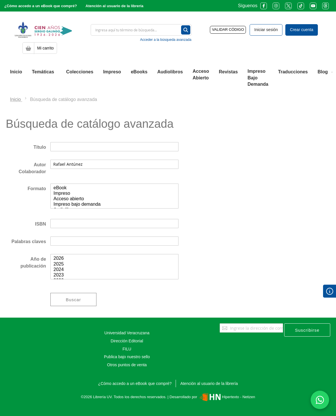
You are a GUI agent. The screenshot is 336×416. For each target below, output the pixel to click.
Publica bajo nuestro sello (127, 356)
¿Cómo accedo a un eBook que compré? (40, 6)
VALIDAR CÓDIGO (228, 29)
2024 (114, 269)
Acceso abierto (114, 199)
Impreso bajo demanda (114, 204)
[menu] (168, 78)
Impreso (114, 193)
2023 (114, 275)
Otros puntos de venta (127, 364)
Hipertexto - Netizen (226, 397)
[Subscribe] (307, 330)
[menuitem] (16, 72)
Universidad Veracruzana (127, 333)
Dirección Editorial (127, 341)
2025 (114, 264)
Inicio (16, 99)
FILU (127, 349)
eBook (114, 188)
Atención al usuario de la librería (114, 6)
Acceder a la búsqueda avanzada (165, 40)
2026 (114, 258)
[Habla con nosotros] (320, 400)
